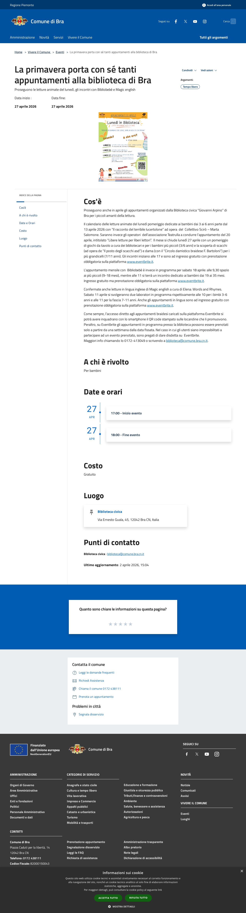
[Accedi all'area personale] (216, 5)
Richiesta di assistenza (82, 858)
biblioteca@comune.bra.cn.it (187, 340)
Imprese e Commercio (81, 801)
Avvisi (185, 795)
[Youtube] (187, 21)
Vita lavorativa (76, 795)
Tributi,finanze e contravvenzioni (145, 795)
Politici (14, 806)
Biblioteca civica (110, 511)
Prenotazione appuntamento (86, 842)
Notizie (185, 785)
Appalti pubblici (77, 806)
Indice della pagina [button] (30, 195)
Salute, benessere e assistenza (144, 806)
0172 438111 (32, 858)
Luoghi (185, 819)
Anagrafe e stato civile (82, 785)
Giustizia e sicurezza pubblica (143, 790)
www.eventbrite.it (140, 261)
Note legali (131, 852)
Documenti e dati (21, 817)
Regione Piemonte (22, 5)
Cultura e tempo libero (82, 790)
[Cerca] (231, 21)
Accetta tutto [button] (108, 898)
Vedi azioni (209, 70)
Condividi (190, 70)
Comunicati (188, 790)
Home (18, 52)
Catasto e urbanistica (81, 812)
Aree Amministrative (23, 790)
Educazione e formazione (140, 785)
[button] (123, 906)
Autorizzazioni (133, 811)
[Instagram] (197, 21)
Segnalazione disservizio (83, 847)
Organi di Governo (22, 785)
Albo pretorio (133, 847)
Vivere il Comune (39, 52)
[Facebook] (168, 21)
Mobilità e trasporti (80, 822)
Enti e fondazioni (21, 801)
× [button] (241, 871)
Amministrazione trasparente (143, 842)
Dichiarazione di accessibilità (143, 858)
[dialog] (123, 890)
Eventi (60, 52)
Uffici (13, 795)
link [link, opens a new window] (160, 890)
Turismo (72, 817)
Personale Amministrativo (27, 812)
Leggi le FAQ (75, 852)
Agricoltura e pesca (137, 817)
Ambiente (130, 801)
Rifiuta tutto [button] (138, 897)
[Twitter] (178, 21)
